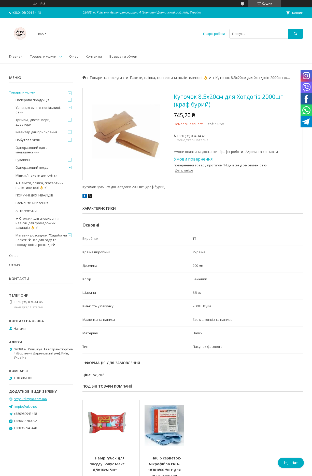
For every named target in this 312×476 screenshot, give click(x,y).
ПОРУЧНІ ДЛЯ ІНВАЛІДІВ (34, 195)
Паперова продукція (32, 100)
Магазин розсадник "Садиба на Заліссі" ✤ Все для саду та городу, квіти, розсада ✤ (41, 240)
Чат (291, 462)
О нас (73, 56)
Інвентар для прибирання (37, 132)
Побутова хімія (28, 140)
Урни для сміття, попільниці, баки (38, 109)
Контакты (94, 56)
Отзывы (15, 264)
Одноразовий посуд (32, 167)
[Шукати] (295, 34)
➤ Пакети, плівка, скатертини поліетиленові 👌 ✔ (169, 78)
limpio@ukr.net (25, 406)
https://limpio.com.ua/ (30, 399)
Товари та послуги (106, 78)
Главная (15, 56)
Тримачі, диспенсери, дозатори (33, 122)
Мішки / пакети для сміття (36, 175)
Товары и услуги (43, 56)
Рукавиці (23, 159)
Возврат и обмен (123, 56)
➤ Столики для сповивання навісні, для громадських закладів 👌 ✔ (37, 223)
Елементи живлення (32, 203)
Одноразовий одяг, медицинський (31, 149)
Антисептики (26, 210)
